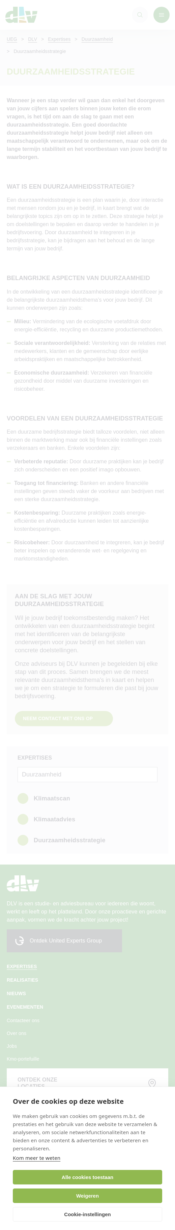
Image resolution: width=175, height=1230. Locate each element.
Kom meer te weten (36, 1157)
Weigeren (87, 1196)
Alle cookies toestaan (87, 1177)
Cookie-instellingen (87, 1214)
